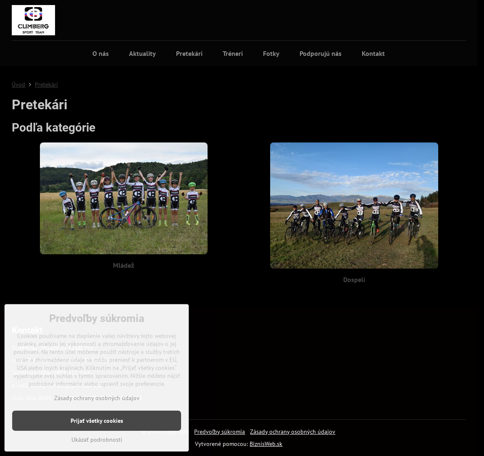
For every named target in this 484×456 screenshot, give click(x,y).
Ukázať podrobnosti (96, 439)
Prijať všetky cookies (97, 420)
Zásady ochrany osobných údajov (292, 431)
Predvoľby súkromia (219, 431)
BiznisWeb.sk (266, 444)
